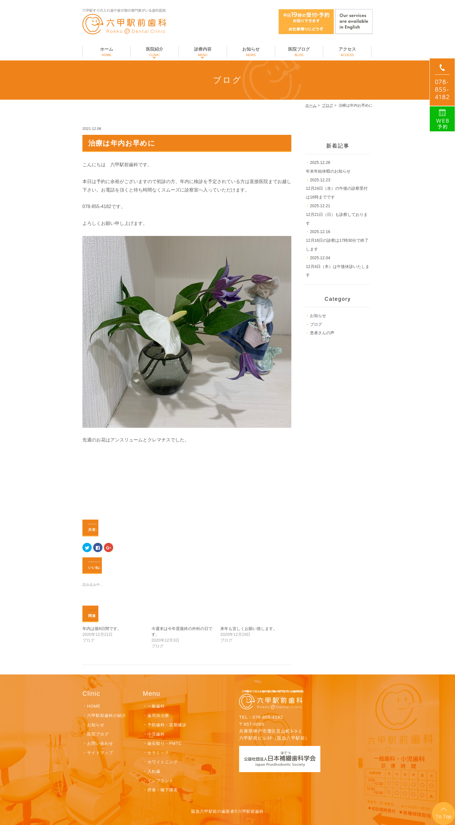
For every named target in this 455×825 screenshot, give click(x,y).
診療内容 (203, 51)
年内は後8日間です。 (101, 628)
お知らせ (251, 51)
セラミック (158, 752)
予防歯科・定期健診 (167, 724)
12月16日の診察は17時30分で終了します (337, 240)
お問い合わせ (100, 743)
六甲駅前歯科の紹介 (106, 715)
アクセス (347, 51)
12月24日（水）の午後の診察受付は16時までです (337, 189)
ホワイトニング (162, 762)
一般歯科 (156, 706)
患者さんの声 (322, 332)
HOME (93, 706)
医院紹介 (154, 51)
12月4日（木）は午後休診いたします (337, 266)
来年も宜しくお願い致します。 (248, 628)
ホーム (106, 51)
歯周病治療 (158, 715)
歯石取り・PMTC (164, 743)
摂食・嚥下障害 (162, 790)
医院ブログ (299, 51)
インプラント (160, 780)
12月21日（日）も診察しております (337, 214)
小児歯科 (156, 734)
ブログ (327, 105)
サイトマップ (100, 752)
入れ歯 (153, 771)
